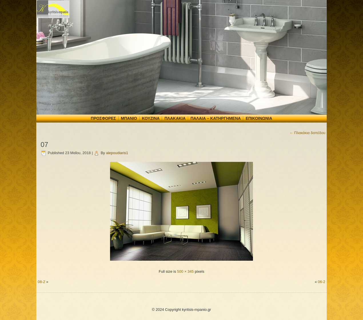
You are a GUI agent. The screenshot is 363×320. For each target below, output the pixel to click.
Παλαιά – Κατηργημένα (215, 118)
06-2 (321, 282)
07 (44, 144)
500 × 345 (185, 271)
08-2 (41, 282)
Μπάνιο (129, 118)
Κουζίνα (151, 118)
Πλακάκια (175, 118)
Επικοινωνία (259, 118)
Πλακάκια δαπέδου (307, 133)
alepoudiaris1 (117, 153)
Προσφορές (103, 118)
